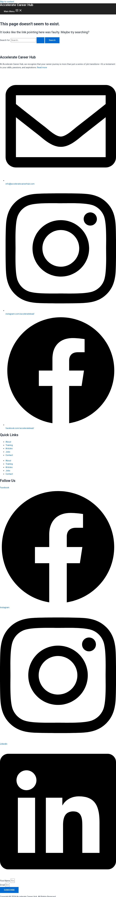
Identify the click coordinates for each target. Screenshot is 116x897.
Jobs (8, 452)
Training (9, 445)
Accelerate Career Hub (16, 5)
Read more (42, 67)
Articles (9, 448)
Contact (9, 455)
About (8, 442)
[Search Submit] (40, 40)
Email (2, 885)
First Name (5, 880)
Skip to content (7, 1)
